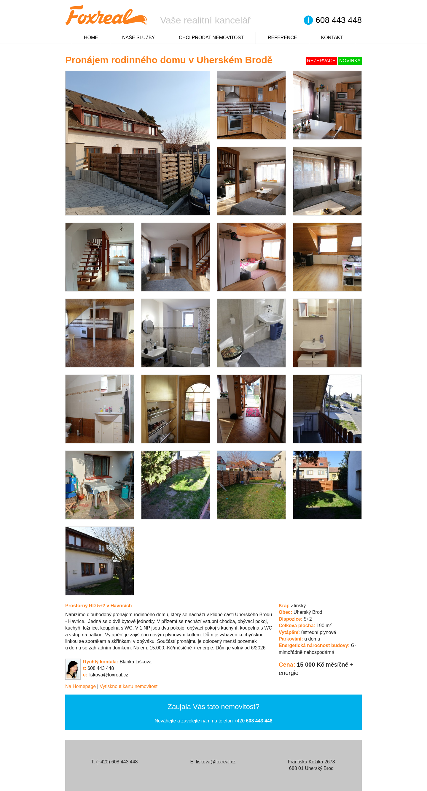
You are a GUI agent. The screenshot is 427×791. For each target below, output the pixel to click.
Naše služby (138, 37)
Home (91, 37)
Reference (282, 37)
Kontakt (332, 37)
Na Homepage (80, 686)
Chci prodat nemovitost (211, 37)
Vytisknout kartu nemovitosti (129, 686)
